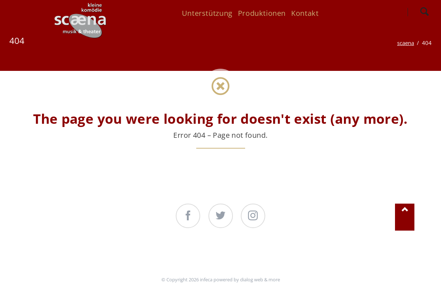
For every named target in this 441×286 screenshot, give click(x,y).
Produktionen (231, 256)
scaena (405, 42)
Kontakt (285, 256)
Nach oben (404, 217)
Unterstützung (166, 256)
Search (424, 12)
